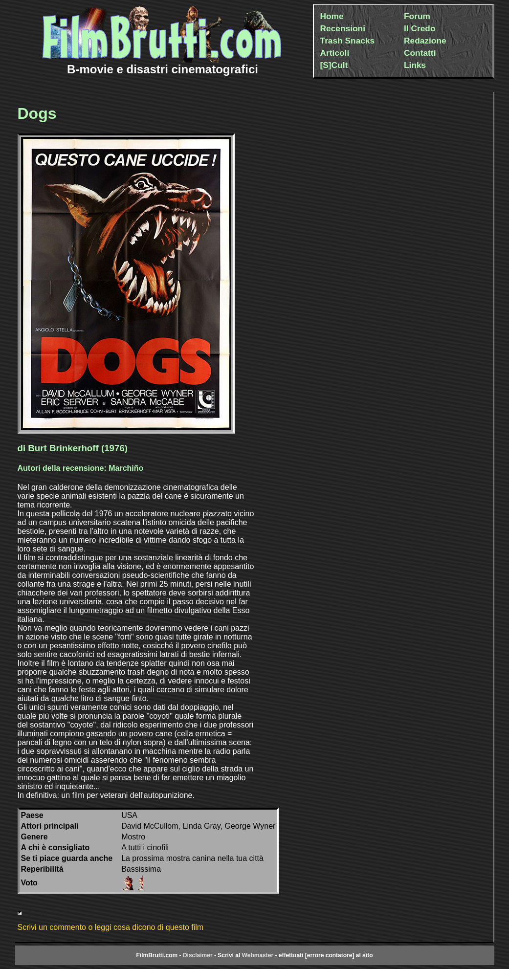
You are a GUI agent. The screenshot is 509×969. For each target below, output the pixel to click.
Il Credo (420, 28)
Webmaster (257, 955)
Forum (417, 16)
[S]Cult (334, 65)
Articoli (335, 53)
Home (332, 16)
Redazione (425, 40)
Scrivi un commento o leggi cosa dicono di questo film (111, 927)
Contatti (420, 53)
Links (415, 65)
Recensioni (342, 28)
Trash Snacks (347, 40)
